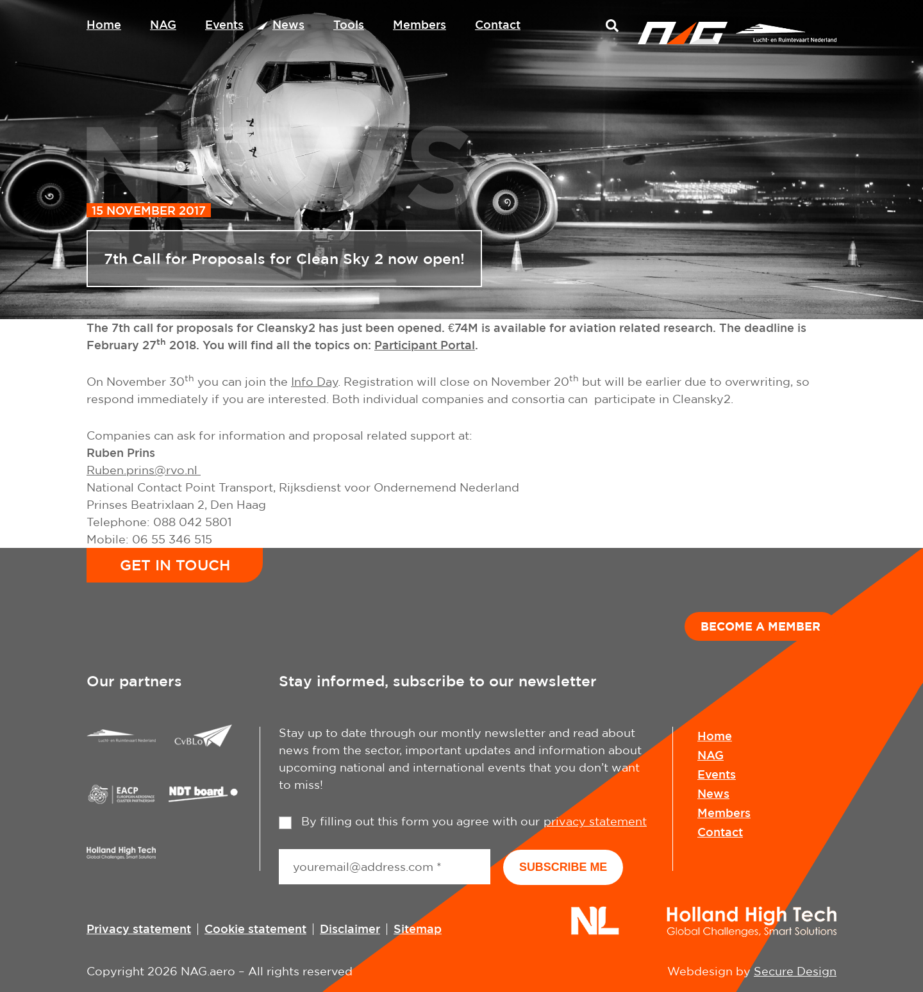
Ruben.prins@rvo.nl (144, 470)
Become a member (760, 626)
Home (104, 24)
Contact (497, 24)
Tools (348, 24)
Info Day (314, 382)
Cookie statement (255, 928)
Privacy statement (139, 928)
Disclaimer (350, 928)
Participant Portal (424, 344)
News (288, 24)
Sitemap (418, 928)
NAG (163, 24)
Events (224, 24)
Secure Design (795, 970)
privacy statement (595, 821)
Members (419, 24)
